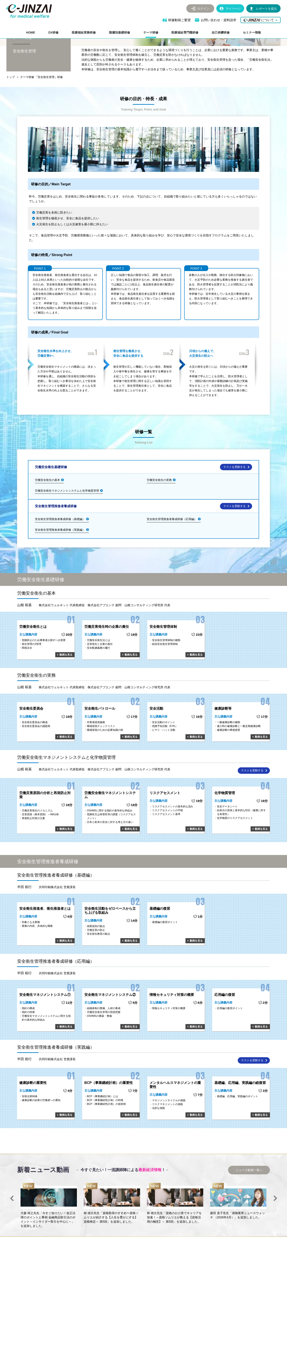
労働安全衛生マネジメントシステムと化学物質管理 (67, 517)
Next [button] (275, 1225)
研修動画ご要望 (179, 20)
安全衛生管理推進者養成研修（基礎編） (60, 546)
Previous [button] (11, 1225)
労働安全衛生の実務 (159, 507)
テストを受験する (234, 493)
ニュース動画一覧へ (249, 1197)
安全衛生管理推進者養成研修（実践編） (60, 556)
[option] (49, 1232)
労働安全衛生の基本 (47, 507)
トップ (10, 104)
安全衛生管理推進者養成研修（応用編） (172, 546)
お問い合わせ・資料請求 (218, 20)
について (260, 20)
